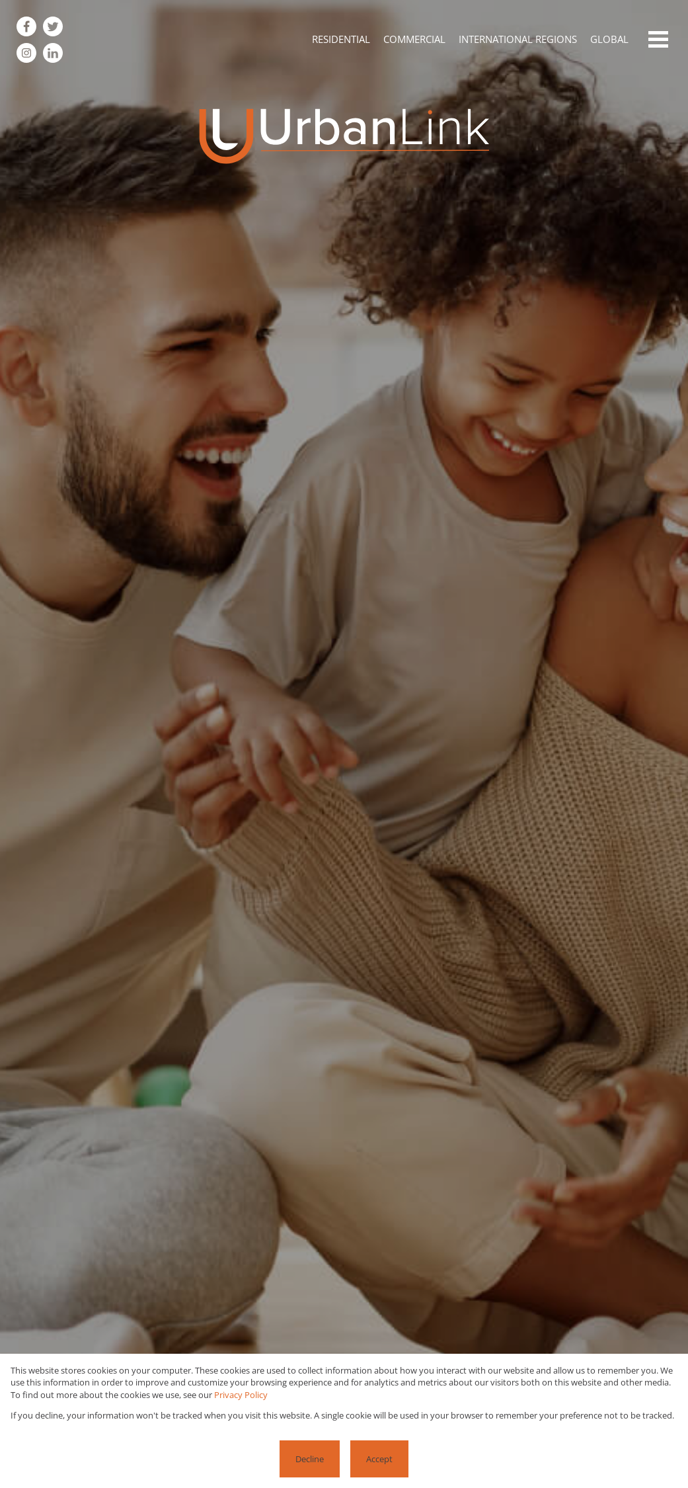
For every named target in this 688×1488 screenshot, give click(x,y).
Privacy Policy (241, 1395)
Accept (379, 1459)
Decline (309, 1459)
